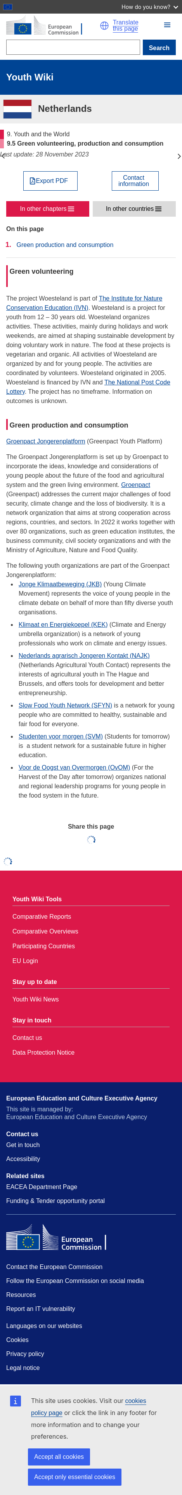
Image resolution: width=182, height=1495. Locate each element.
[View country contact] (135, 181)
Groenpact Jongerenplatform (45, 441)
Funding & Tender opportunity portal (55, 1201)
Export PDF (52, 181)
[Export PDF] (50, 181)
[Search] (73, 47)
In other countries (130, 208)
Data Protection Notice (43, 1052)
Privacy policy (25, 1354)
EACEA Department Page (41, 1187)
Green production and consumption (64, 245)
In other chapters (43, 208)
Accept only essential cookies (74, 1477)
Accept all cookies (59, 1456)
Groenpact (135, 485)
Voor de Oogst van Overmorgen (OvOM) (74, 767)
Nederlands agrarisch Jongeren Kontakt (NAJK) (84, 655)
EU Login (25, 961)
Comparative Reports (41, 916)
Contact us (27, 1037)
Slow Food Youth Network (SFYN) (65, 705)
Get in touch (23, 1145)
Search (159, 48)
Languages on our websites (44, 1326)
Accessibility (23, 1159)
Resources (21, 1295)
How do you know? (149, 6)
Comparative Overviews (45, 931)
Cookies (17, 1340)
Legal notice (23, 1368)
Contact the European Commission (54, 1267)
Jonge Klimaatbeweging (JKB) (60, 584)
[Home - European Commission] (53, 26)
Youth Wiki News (35, 999)
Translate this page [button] (126, 25)
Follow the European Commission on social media (75, 1281)
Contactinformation (133, 181)
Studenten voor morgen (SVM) (61, 736)
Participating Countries (43, 946)
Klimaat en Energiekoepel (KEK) (63, 624)
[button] (104, 25)
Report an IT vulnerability (40, 1309)
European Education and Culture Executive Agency (82, 1098)
